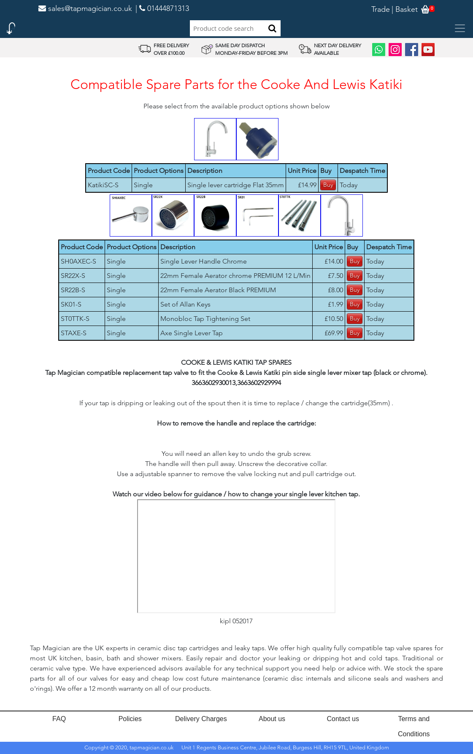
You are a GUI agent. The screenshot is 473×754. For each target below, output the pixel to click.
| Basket (405, 9)
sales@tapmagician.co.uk (85, 8)
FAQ (59, 718)
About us (272, 718)
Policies (130, 718)
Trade (380, 9)
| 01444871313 (162, 8)
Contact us (343, 718)
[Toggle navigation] (460, 28)
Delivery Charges (201, 718)
